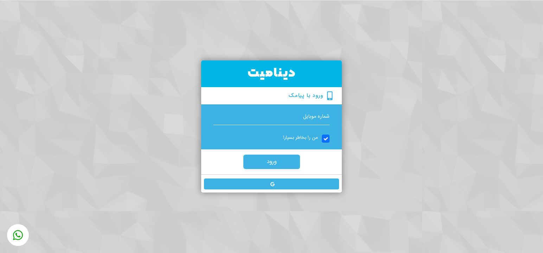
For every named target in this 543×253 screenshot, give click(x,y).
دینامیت (272, 73)
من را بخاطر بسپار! (300, 137)
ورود (272, 162)
